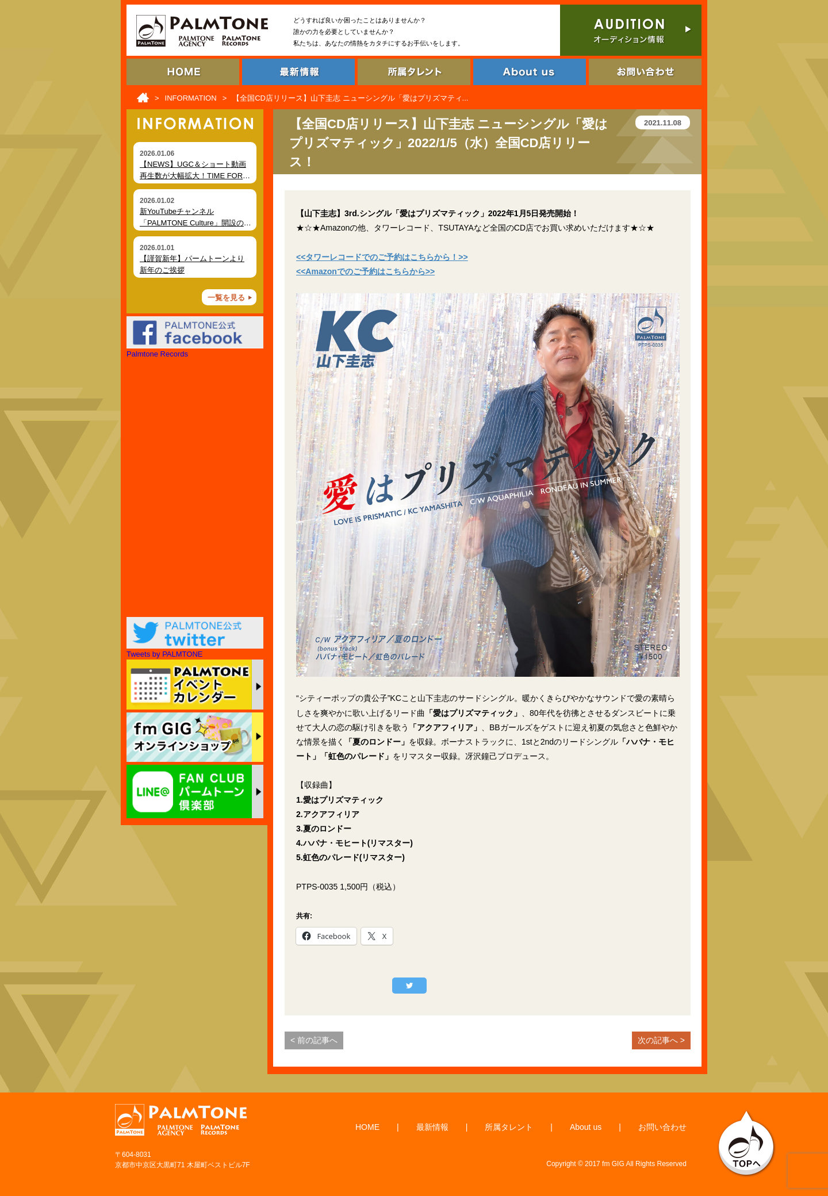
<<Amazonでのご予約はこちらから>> (365, 271)
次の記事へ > (661, 1040)
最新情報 (432, 1127)
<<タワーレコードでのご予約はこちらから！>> (382, 257)
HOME (367, 1127)
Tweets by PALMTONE (164, 654)
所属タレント (509, 1127)
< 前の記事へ (314, 1040)
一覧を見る (226, 297)
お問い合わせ (662, 1127)
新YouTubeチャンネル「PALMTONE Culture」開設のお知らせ (195, 222)
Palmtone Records (157, 354)
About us (585, 1127)
